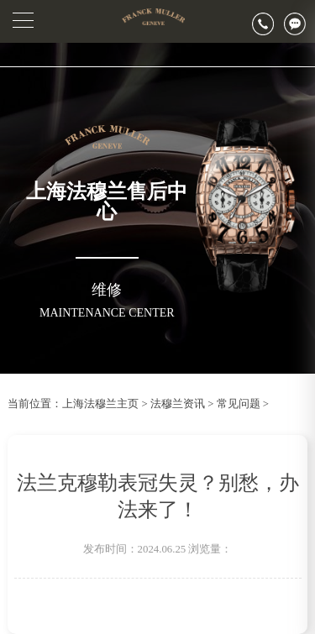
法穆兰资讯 (177, 404)
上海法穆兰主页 (100, 404)
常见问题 (238, 404)
